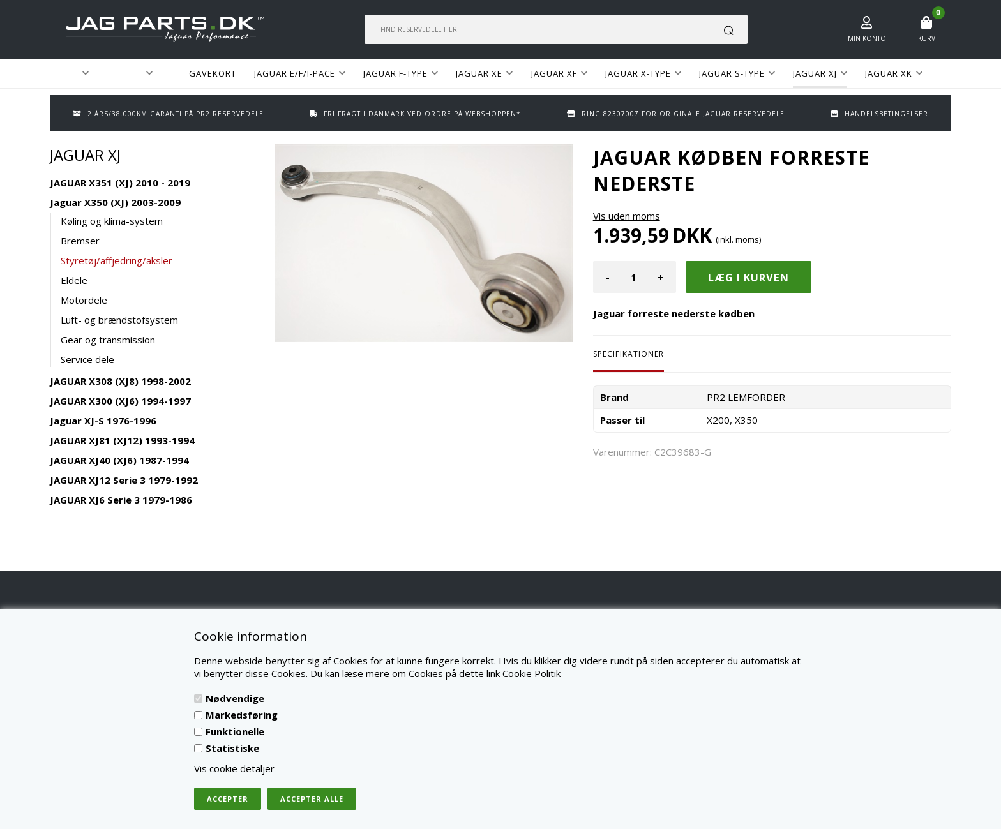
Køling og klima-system (112, 220)
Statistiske (232, 748)
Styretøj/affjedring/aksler (116, 260)
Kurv (926, 38)
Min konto (867, 38)
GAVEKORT (212, 73)
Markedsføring (242, 714)
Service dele (87, 359)
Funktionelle (235, 731)
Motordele (84, 300)
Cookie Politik (531, 673)
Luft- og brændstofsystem (119, 319)
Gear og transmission (108, 339)
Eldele (74, 280)
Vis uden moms (626, 215)
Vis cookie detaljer (234, 768)
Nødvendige (235, 698)
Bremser (80, 240)
